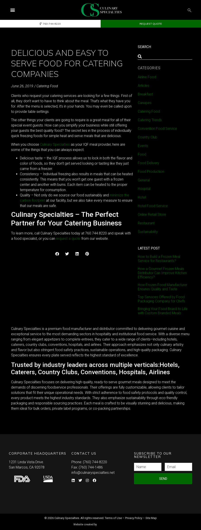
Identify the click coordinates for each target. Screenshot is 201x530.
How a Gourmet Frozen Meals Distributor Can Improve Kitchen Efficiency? (162, 273)
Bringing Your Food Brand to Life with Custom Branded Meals (163, 311)
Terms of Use (113, 518)
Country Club (147, 137)
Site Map (151, 518)
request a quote (68, 238)
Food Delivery (148, 163)
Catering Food (47, 86)
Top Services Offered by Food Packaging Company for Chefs (161, 299)
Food (142, 154)
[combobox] (165, 56)
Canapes (144, 103)
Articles (143, 86)
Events (143, 146)
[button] (12, 10)
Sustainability (148, 232)
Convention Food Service (157, 128)
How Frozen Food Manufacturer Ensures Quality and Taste (162, 287)
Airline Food (147, 77)
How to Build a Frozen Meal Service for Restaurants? (159, 259)
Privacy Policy (133, 518)
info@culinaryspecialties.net (93, 472)
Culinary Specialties (55, 144)
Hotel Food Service (153, 206)
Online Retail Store (152, 214)
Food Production (151, 171)
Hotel (142, 197)
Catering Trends (150, 120)
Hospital (144, 189)
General (144, 180)
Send (163, 479)
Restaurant (146, 223)
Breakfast (145, 94)
